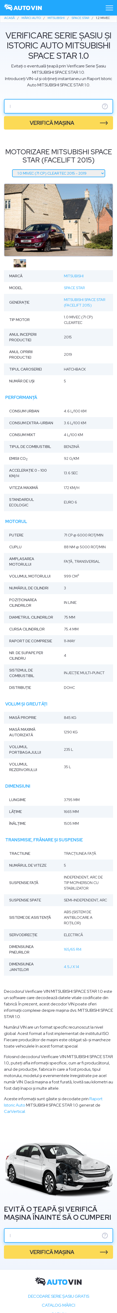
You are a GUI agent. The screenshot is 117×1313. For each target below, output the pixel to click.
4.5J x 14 (71, 966)
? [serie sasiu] (105, 106)
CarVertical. (15, 1111)
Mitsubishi (74, 276)
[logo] (23, 7)
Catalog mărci (58, 1305)
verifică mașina (52, 123)
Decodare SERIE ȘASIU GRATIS (58, 1296)
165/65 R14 (73, 949)
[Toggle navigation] (109, 7)
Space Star (74, 287)
